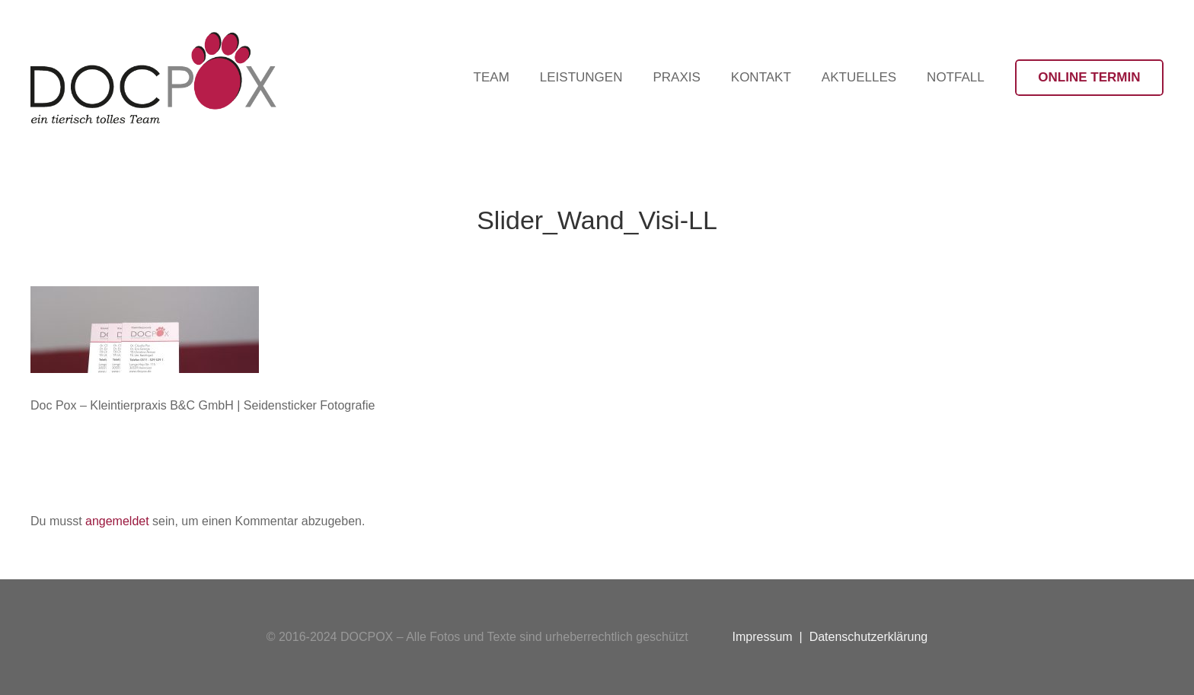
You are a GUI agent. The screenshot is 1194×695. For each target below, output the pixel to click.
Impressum (763, 636)
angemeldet (117, 521)
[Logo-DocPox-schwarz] (153, 77)
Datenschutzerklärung (868, 636)
